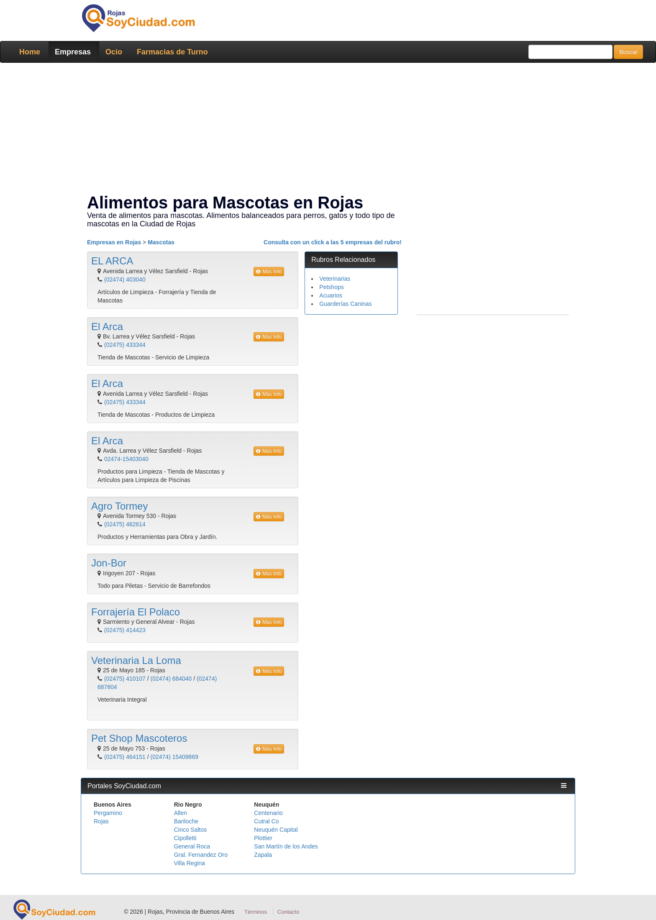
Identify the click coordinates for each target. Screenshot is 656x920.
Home (29, 52)
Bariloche (186, 821)
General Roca (192, 846)
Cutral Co (266, 821)
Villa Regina (189, 863)
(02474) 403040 (125, 279)
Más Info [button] (269, 271)
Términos (255, 912)
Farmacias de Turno (172, 52)
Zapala (263, 854)
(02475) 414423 (125, 630)
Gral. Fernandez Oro (201, 854)
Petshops (331, 287)
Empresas (73, 52)
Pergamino (108, 813)
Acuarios (330, 295)
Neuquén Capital (275, 829)
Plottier (263, 838)
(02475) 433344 (125, 344)
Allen (180, 813)
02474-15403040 (126, 459)
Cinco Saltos (190, 829)
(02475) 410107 (125, 678)
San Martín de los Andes (286, 846)
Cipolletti (185, 838)
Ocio (113, 52)
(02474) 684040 (171, 678)
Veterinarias (334, 278)
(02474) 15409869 (174, 756)
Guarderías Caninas (345, 303)
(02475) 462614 (125, 524)
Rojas (101, 821)
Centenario (268, 813)
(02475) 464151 (125, 756)
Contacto (288, 912)
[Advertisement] (325, 129)
